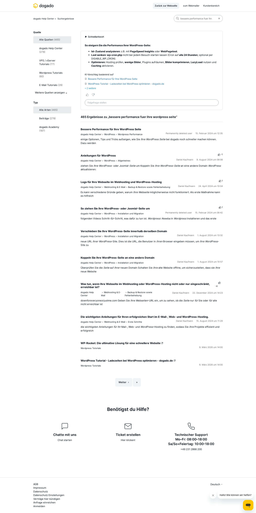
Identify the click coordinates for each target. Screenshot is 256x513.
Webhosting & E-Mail (114, 187)
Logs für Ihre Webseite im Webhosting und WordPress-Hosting (121, 182)
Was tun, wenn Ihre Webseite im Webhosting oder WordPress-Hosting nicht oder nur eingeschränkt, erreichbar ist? (145, 285)
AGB (35, 484)
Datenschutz (40, 491)
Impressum (39, 487)
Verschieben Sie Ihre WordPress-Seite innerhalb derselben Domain (124, 231)
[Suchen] (195, 18)
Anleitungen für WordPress (98, 155)
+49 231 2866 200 (191, 449)
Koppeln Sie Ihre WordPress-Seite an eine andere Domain (117, 257)
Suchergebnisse (65, 18)
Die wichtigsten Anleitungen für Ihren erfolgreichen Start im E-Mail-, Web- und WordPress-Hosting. (145, 316)
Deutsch (216, 484)
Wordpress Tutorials (91, 348)
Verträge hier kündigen (46, 498)
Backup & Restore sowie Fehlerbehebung (149, 187)
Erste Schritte (135, 322)
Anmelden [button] (39, 506)
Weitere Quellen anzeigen (50, 92)
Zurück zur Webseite (166, 5)
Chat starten (65, 440)
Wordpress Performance (130, 134)
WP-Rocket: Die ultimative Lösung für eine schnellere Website (122, 343)
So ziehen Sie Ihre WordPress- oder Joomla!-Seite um (115, 208)
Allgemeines (124, 160)
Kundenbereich (211, 5)
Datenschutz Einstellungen (48, 495)
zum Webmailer (191, 5)
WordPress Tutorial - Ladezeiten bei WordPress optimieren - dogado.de (128, 360)
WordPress (109, 134)
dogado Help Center (43, 18)
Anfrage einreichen (44, 502)
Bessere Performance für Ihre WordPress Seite (111, 129)
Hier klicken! (128, 440)
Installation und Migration (131, 213)
